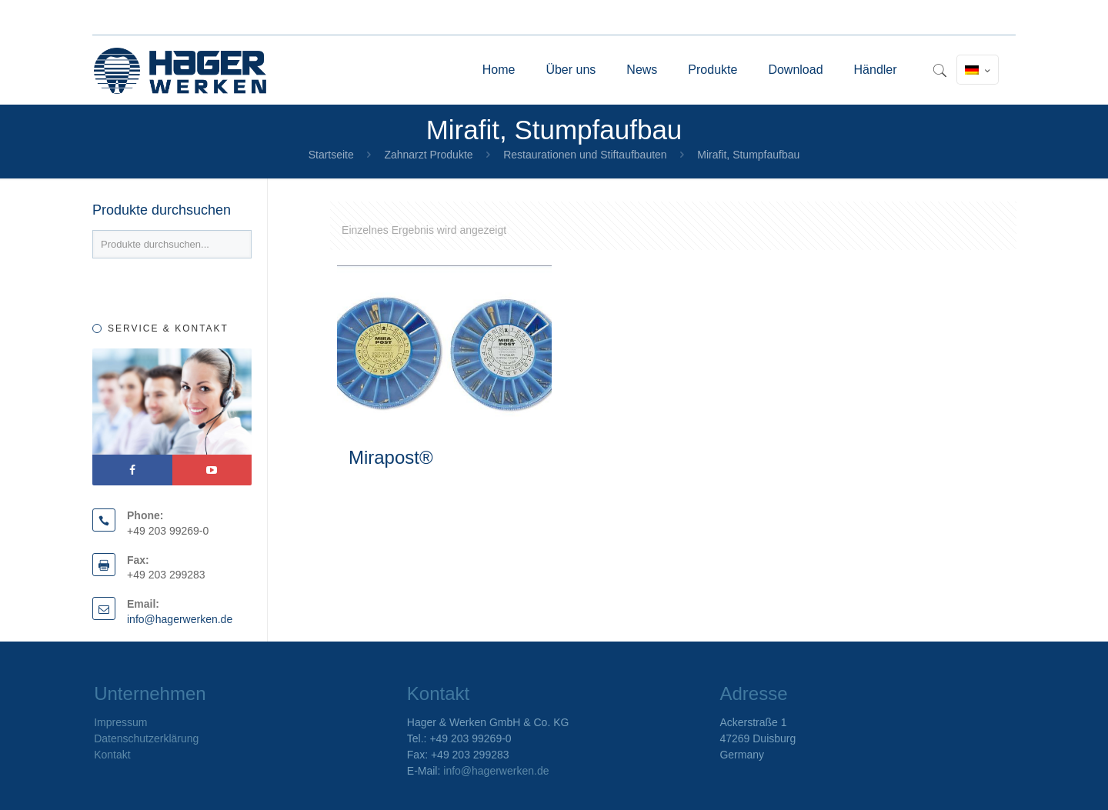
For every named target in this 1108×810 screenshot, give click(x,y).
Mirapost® (391, 457)
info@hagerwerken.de (179, 619)
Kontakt (112, 754)
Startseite (331, 154)
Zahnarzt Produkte (428, 154)
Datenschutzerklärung (146, 738)
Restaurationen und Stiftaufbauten (585, 154)
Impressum (120, 722)
